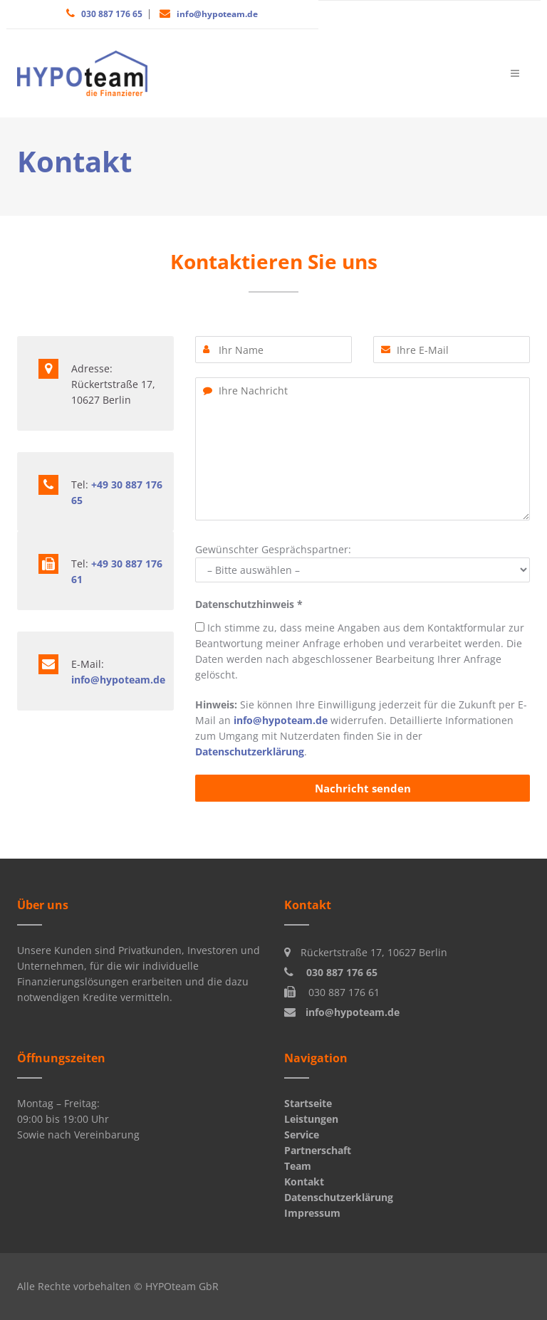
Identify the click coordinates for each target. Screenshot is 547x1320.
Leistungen (311, 1119)
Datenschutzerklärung (249, 751)
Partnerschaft (317, 1150)
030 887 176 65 (111, 14)
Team (297, 1166)
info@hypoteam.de (217, 14)
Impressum (312, 1213)
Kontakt (304, 1181)
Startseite (308, 1103)
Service (301, 1134)
